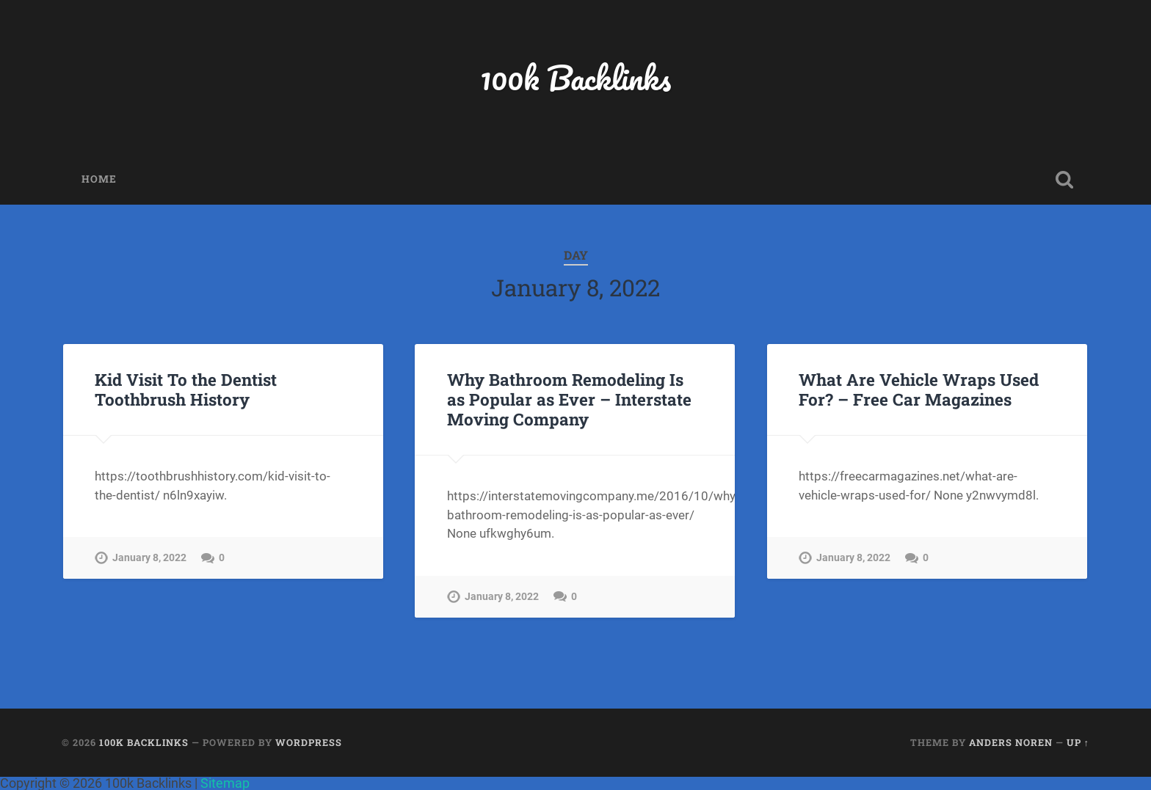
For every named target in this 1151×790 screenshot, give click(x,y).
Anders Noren (1011, 742)
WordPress (308, 742)
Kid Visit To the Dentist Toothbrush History (186, 389)
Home (99, 179)
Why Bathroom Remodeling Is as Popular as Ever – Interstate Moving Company (569, 399)
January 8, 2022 (149, 558)
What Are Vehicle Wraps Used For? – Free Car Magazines (919, 389)
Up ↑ (1078, 742)
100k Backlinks (575, 77)
